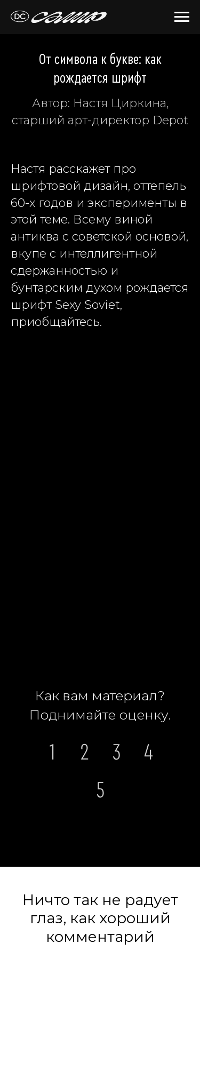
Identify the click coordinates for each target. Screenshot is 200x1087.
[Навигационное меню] (181, 17)
